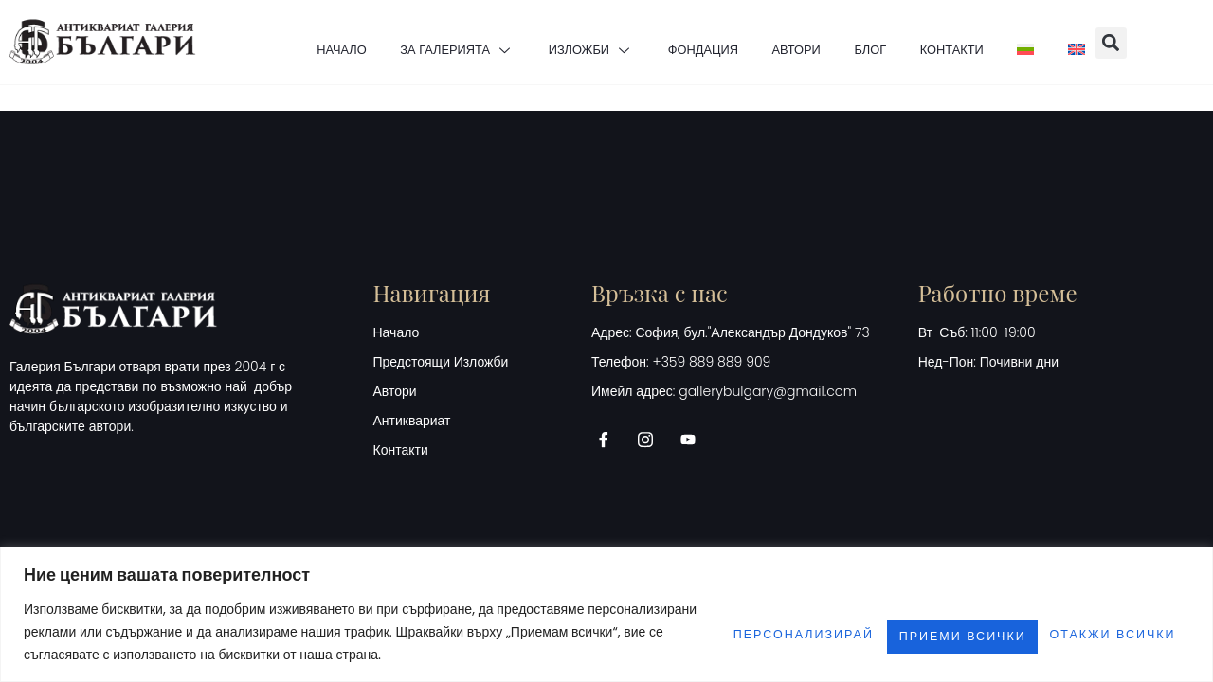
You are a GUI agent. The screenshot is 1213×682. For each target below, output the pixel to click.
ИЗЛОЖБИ (553, 42)
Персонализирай (702, 631)
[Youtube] (694, 439)
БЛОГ (888, 42)
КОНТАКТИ (988, 42)
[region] (606, 614)
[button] (1190, 43)
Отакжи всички (902, 631)
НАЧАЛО (263, 42)
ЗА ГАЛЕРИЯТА (399, 42)
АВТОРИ (797, 42)
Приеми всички (1096, 631)
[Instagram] (652, 439)
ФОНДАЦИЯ (684, 42)
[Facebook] (610, 439)
